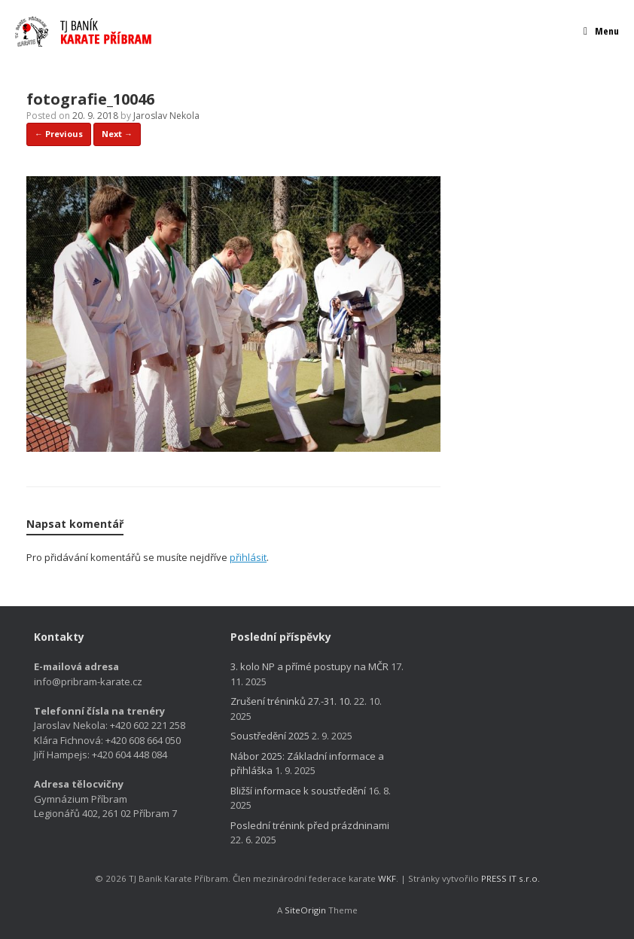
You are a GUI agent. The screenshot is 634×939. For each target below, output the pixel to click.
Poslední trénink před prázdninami (309, 825)
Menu (601, 31)
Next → (117, 133)
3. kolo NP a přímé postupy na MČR (309, 666)
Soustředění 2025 (269, 735)
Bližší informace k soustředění (298, 790)
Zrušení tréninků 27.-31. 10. (291, 701)
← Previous (59, 133)
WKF (387, 878)
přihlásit (248, 557)
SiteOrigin (305, 910)
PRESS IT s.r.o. (510, 878)
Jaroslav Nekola (166, 115)
